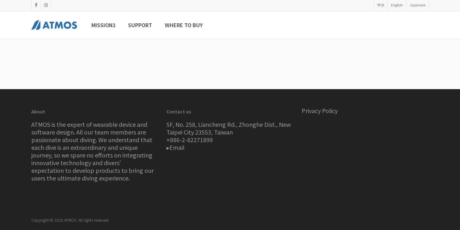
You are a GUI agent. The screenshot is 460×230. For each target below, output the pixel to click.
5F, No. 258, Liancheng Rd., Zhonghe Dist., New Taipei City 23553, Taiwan (228, 128)
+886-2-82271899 (189, 139)
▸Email (175, 147)
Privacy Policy (320, 110)
